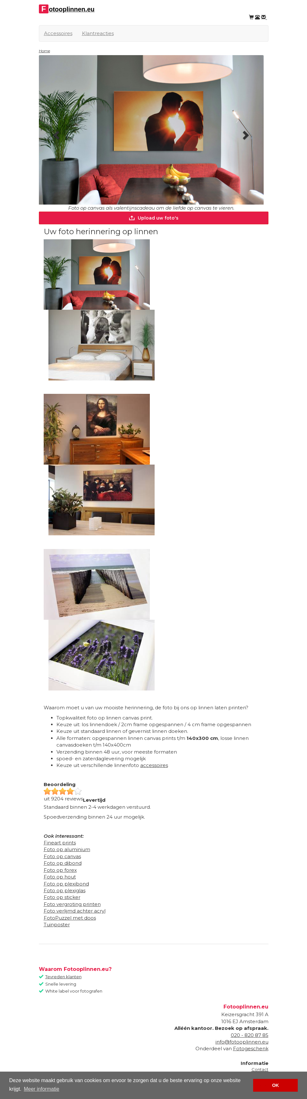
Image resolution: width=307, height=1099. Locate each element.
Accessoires (58, 33)
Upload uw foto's (153, 218)
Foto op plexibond (66, 884)
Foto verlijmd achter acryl (75, 911)
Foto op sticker (62, 897)
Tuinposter (57, 925)
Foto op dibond (63, 863)
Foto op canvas (62, 856)
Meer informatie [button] (41, 1089)
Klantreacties (98, 33)
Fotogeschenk (250, 1048)
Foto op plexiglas (64, 890)
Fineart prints (60, 843)
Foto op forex (60, 870)
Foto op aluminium (67, 849)
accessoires (154, 765)
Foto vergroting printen (72, 904)
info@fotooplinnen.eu (242, 1042)
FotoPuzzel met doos (70, 918)
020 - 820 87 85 (249, 1035)
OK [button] (275, 1085)
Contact (260, 1069)
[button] (56, 133)
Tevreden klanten (63, 976)
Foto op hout (60, 877)
